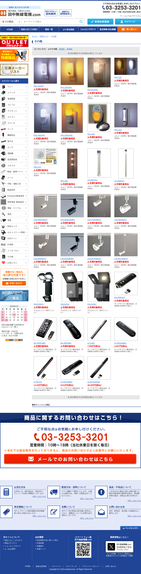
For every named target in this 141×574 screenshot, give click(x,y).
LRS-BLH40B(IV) (121, 259)
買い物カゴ (129, 29)
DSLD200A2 (39, 304)
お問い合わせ (110, 566)
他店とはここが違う (29, 29)
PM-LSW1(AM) (67, 135)
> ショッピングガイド (12, 546)
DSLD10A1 (65, 304)
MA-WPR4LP (119, 298)
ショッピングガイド (88, 29)
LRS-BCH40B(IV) (94, 259)
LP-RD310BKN (120, 343)
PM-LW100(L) (92, 90)
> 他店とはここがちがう (12, 540)
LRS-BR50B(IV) (120, 220)
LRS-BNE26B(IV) (40, 220)
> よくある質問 (9, 549)
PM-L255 (118, 130)
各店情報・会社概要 (107, 29)
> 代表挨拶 (39, 543)
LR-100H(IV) (119, 181)
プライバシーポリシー (91, 566)
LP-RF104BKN (66, 382)
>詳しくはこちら (39, 496)
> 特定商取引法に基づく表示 (46, 540)
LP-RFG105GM (93, 382)
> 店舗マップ (40, 549)
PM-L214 (37, 167)
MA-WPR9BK (66, 343)
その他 (53, 36)
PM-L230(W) (39, 86)
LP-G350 (91, 343)
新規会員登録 (41, 566)
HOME (9, 29)
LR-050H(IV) (92, 180)
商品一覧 (48, 29)
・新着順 (68, 49)
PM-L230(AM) (66, 88)
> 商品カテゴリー (10, 543)
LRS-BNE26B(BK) (68, 220)
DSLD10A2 (91, 304)
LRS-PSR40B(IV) (94, 220)
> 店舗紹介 (39, 546)
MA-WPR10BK (39, 343)
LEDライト (44, 36)
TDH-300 (91, 134)
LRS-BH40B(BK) (67, 259)
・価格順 (61, 49)
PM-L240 (118, 77)
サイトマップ (71, 566)
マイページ (56, 566)
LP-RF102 (38, 382)
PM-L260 (64, 181)
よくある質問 (68, 29)
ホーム (34, 36)
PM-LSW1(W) (39, 135)
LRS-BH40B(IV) (40, 259)
